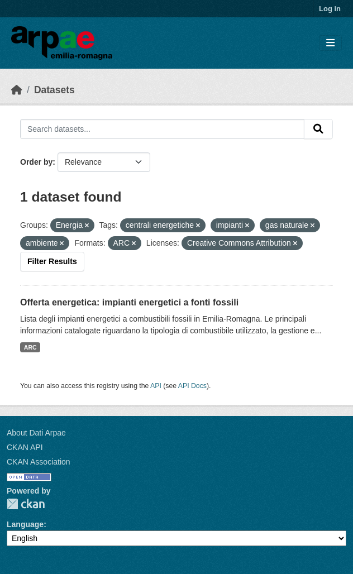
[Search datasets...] (162, 129)
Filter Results (52, 261)
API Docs (192, 386)
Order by (36, 161)
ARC (30, 347)
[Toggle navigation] (330, 43)
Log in (330, 8)
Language (25, 524)
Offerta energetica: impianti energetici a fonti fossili (129, 302)
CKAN (26, 504)
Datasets (54, 89)
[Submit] (318, 129)
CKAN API (25, 447)
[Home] (16, 89)
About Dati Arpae (36, 432)
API (155, 386)
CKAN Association (38, 461)
